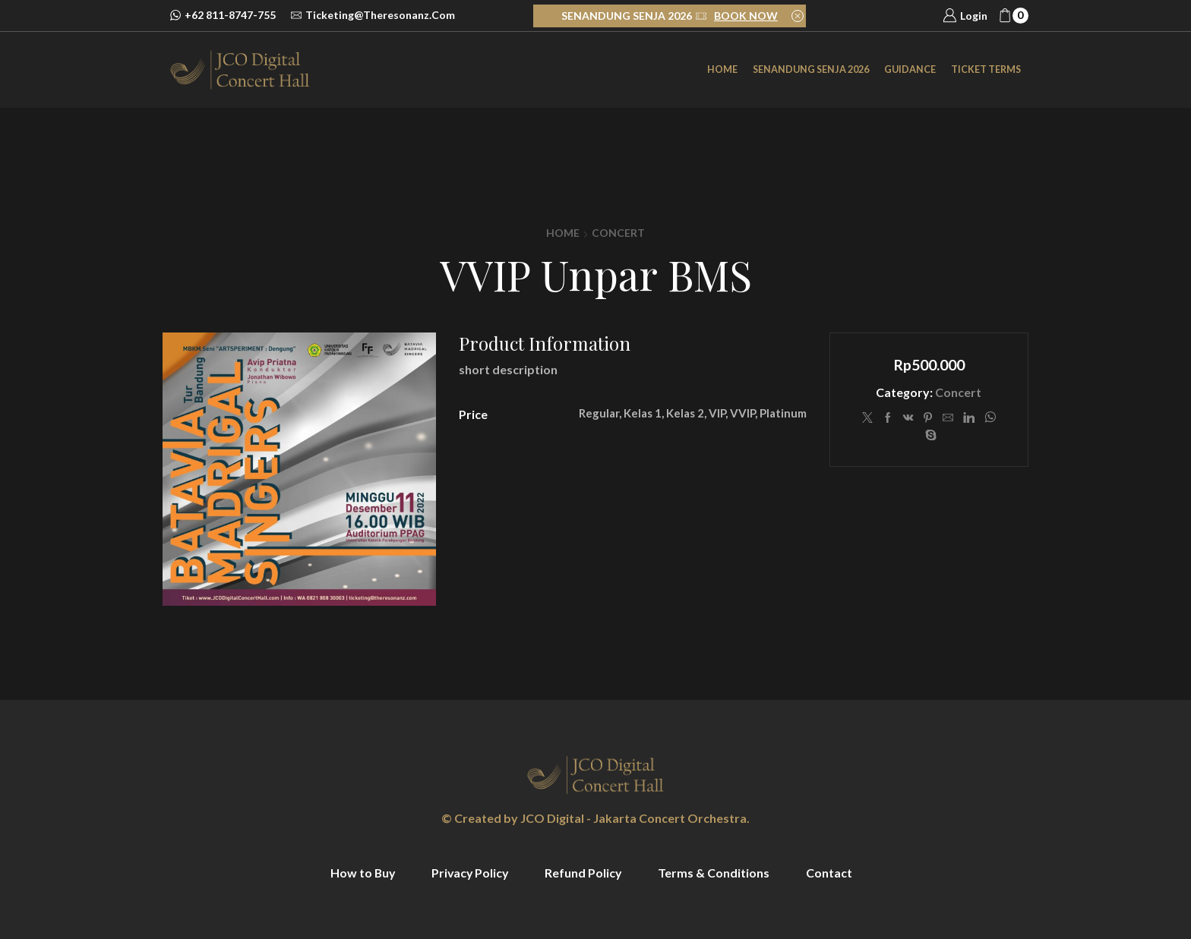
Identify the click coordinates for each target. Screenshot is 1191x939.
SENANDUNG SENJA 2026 (811, 69)
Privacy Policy (469, 872)
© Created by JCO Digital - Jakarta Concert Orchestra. (595, 818)
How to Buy (360, 872)
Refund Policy (585, 872)
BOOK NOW (746, 15)
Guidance (910, 69)
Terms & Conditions (716, 872)
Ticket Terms (986, 69)
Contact (831, 872)
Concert (618, 232)
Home (722, 69)
